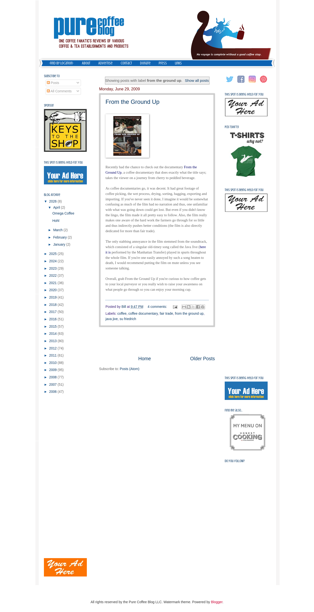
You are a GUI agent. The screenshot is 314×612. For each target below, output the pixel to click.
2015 (53, 326)
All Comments (59, 91)
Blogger (216, 602)
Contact (126, 63)
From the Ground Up (132, 101)
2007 (53, 384)
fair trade (166, 313)
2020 (53, 290)
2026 (53, 201)
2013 (53, 341)
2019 (53, 297)
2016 (53, 319)
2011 (53, 355)
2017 (53, 312)
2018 (53, 305)
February (60, 237)
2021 (53, 283)
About (86, 63)
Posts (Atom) (129, 369)
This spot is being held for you (63, 162)
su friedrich (128, 319)
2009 (53, 370)
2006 (53, 392)
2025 (53, 254)
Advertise (105, 63)
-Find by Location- (61, 63)
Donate (145, 63)
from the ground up (189, 313)
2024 (53, 261)
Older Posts (202, 358)
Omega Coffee (63, 213)
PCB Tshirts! (232, 127)
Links (178, 63)
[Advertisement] (157, 341)
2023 (53, 268)
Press (163, 63)
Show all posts (197, 80)
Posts (53, 83)
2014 (53, 334)
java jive (111, 319)
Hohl (55, 221)
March (58, 230)
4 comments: (158, 307)
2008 (53, 377)
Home (144, 358)
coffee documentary (143, 313)
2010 (53, 363)
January (59, 244)
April (57, 207)
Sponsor (49, 105)
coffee (121, 313)
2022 (53, 275)
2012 (53, 348)
